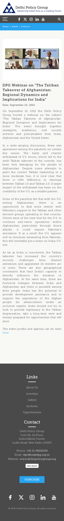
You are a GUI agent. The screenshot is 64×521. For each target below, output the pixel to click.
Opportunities (32, 412)
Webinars (25, 26)
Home (6, 26)
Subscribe (32, 479)
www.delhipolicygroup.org (38, 459)
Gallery (32, 400)
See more (32, 466)
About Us (32, 388)
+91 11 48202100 (37, 450)
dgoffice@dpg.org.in (36, 454)
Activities (32, 394)
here (6, 333)
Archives (32, 406)
